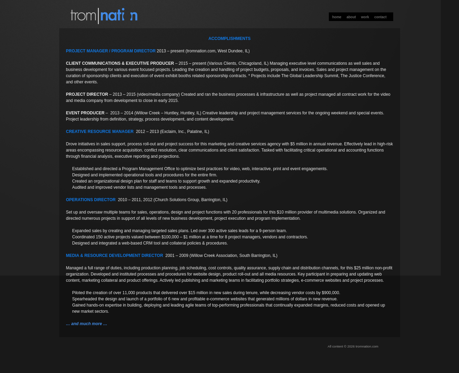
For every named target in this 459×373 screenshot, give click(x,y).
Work (365, 17)
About (351, 17)
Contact (380, 17)
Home (337, 17)
